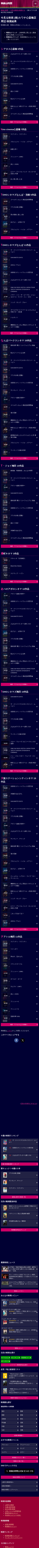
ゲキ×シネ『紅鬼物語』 (18, 558)
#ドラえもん (5, 1357)
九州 (3, 1430)
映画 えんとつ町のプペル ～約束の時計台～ (23, 107)
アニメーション (25, 1444)
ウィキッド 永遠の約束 (18, 450)
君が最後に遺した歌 (17, 214)
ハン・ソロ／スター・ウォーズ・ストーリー (23, 757)
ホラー (22, 1452)
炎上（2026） (15, 164)
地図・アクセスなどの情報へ (19, 122)
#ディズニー (5, 1361)
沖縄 (21, 1430)
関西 (3, 1415)
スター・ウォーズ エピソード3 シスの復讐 (23, 742)
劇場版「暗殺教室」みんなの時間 (21, 470)
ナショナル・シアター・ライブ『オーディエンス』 (23, 877)
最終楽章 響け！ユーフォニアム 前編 (23, 345)
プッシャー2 (15, 1001)
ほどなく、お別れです (18, 222)
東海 (21, 1415)
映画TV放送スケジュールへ (19, 1398)
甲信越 (4, 1422)
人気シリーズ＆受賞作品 (13, 1511)
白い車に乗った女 (16, 179)
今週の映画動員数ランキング (10, 1164)
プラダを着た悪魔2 (17, 76)
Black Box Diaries (16, 566)
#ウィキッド (15, 1357)
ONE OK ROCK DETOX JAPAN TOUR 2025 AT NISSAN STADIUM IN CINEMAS (23, 289)
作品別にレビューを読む (13, 1515)
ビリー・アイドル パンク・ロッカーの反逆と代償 (23, 173)
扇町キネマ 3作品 (10, 553)
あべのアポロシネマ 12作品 (15, 589)
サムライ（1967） (16, 986)
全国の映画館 (9, 1524)
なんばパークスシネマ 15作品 (16, 340)
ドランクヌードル (16, 964)
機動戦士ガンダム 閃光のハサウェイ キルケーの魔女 (23, 326)
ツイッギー (14, 949)
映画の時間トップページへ (10, 1489)
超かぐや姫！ (15, 91)
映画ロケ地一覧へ (19, 1461)
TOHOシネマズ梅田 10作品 (14, 692)
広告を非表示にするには (29, 1103)
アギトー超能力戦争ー (18, 398)
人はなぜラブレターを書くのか (21, 54)
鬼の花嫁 (13, 413)
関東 (21, 1411)
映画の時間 (4, 10)
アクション (5, 1444)
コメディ (4, 1452)
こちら (9, 1031)
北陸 (21, 1422)
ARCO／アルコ (15, 265)
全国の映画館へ (19, 1435)
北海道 (4, 1419)
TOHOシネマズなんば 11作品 (16, 245)
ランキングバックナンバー (13, 1537)
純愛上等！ (14, 149)
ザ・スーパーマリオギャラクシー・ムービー (23, 62)
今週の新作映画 (10, 1507)
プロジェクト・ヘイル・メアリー (21, 142)
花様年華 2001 (15, 1016)
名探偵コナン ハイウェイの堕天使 (22, 69)
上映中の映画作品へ (8, 1482)
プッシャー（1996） (17, 157)
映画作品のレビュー (11, 1513)
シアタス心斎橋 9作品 (12, 49)
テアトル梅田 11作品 (11, 936)
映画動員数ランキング (12, 1535)
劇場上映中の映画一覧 (19, 1197)
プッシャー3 (15, 1009)
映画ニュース (9, 1547)
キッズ (22, 1448)
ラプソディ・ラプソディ (19, 134)
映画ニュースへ (19, 1291)
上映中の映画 (9, 1505)
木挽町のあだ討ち (16, 530)
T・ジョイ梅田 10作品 (12, 466)
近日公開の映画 (10, 1509)
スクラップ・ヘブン (17, 573)
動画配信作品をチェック (18, 1230)
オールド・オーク (16, 979)
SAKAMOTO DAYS (17, 84)
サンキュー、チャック (18, 390)
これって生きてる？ (17, 913)
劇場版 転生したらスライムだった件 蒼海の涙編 (23, 436)
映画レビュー (19, 1348)
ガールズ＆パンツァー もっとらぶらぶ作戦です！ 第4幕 (23, 311)
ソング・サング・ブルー (19, 302)
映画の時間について (19, 1477)
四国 (21, 1426)
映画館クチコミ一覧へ (19, 1457)
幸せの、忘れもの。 (17, 956)
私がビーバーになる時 (18, 99)
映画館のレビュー (11, 1526)
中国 (3, 1426)
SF (2, 1448)
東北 (21, 1419)
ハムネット (14, 317)
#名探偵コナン (25, 1357)
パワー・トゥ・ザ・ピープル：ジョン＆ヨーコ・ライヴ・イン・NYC (23, 296)
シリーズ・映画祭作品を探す (19, 1365)
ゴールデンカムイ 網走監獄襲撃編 (22, 114)
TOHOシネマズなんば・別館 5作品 (18, 195)
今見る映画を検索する (17, 10)
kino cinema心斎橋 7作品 (13, 129)
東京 (3, 1411)
